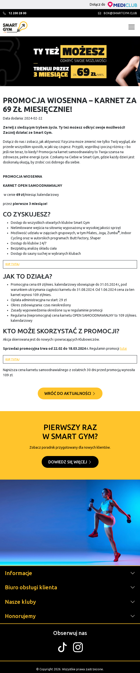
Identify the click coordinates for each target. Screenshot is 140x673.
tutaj (123, 348)
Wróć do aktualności (70, 393)
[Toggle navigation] (132, 26)
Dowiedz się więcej (70, 462)
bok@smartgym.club (117, 13)
